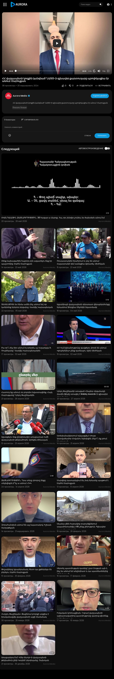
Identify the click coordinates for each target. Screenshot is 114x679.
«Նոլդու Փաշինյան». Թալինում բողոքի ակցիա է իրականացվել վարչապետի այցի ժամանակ (25, 615)
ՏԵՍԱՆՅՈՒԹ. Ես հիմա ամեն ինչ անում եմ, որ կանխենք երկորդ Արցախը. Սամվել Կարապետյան (27, 306)
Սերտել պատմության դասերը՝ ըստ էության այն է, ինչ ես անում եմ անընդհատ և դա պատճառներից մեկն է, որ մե (82, 571)
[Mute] (99, 71)
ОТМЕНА (87, 135)
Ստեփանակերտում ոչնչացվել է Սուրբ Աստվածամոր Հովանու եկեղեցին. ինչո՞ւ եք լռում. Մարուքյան (82, 438)
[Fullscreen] (108, 71)
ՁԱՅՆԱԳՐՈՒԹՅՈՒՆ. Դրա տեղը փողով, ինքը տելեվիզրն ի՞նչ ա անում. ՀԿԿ (23, 482)
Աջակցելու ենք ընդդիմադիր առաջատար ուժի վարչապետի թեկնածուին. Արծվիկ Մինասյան (24, 438)
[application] (57, 43)
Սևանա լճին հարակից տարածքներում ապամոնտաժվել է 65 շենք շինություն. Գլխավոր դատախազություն (81, 526)
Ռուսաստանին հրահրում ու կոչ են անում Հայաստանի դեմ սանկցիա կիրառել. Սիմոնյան (81, 262)
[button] (109, 5)
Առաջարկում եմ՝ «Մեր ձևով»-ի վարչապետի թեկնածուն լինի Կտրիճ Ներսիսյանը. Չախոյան (25, 659)
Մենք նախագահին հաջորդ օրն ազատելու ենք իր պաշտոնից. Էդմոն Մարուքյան (26, 262)
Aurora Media (21, 95)
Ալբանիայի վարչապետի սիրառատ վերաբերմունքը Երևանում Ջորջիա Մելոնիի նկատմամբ (83, 306)
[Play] (5, 71)
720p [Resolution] (103, 71)
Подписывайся (99, 96)
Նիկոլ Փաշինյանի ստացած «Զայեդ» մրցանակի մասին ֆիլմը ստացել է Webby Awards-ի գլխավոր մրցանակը (82, 394)
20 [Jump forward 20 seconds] (94, 71)
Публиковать (102, 135)
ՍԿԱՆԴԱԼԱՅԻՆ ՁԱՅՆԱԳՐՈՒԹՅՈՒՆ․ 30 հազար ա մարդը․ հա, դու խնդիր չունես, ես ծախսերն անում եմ (53, 217)
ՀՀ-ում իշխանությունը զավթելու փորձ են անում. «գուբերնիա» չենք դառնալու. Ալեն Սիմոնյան (82, 349)
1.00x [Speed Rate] (90, 71)
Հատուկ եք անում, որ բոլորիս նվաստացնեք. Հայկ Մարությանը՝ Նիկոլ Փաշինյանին (26, 394)
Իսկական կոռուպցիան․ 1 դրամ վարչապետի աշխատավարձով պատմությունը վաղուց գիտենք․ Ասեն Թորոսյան (83, 616)
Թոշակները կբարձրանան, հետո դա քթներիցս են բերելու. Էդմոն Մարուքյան (26, 571)
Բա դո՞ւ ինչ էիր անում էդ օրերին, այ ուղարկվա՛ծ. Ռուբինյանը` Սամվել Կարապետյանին (26, 349)
